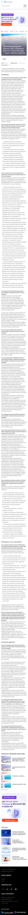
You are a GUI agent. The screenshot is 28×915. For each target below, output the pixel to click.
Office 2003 (21, 31)
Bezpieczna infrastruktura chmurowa (9, 901)
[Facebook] (3, 889)
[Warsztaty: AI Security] (14, 19)
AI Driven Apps (4, 903)
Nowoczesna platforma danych (8, 897)
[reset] (21, 6)
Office (16, 31)
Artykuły (12, 31)
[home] (8, 2)
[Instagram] (15, 889)
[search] (25, 6)
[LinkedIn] (7, 889)
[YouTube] (11, 889)
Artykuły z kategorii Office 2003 (13, 754)
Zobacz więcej (4, 789)
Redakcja (3, 879)
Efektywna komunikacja (6, 899)
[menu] (2, 1)
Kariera (3, 881)
